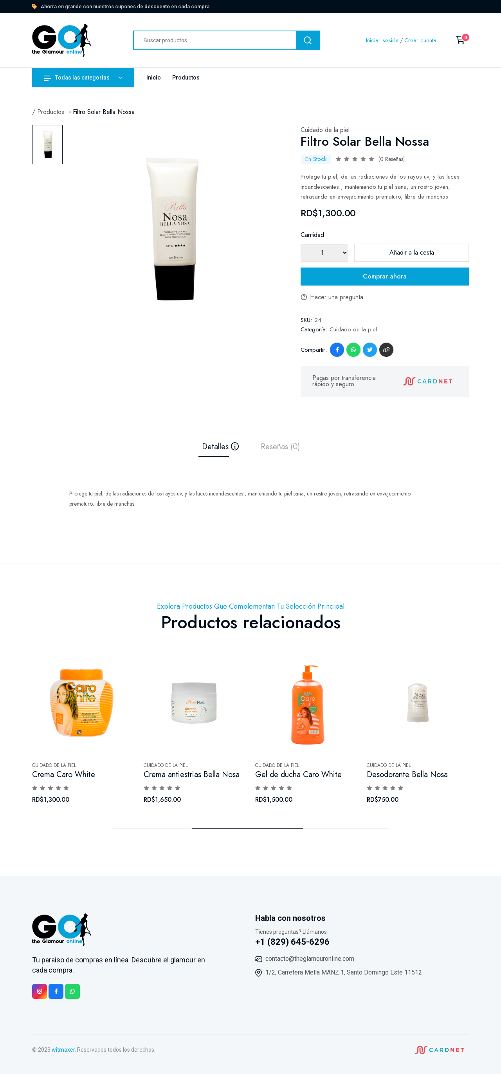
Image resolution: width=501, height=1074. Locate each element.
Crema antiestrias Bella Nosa (192, 774)
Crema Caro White (63, 774)
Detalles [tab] (220, 447)
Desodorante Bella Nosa (407, 774)
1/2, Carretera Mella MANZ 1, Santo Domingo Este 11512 (343, 972)
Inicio (153, 77)
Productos (186, 77)
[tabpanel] (171, 229)
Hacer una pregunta (332, 297)
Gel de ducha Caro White (298, 774)
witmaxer (63, 1050)
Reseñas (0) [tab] (280, 447)
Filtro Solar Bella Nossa (104, 111)
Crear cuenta (420, 40)
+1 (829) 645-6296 (292, 942)
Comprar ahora (385, 276)
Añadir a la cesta (411, 252)
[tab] (47, 144)
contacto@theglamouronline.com (309, 958)
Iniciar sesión (382, 40)
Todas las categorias (77, 77)
